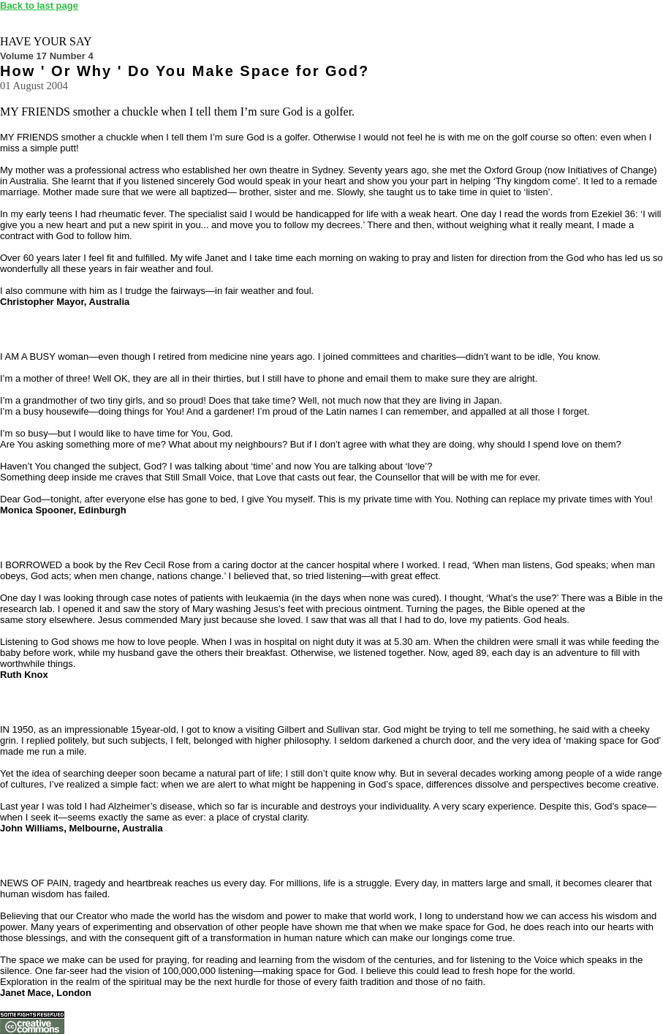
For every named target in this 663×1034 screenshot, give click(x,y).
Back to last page (39, 5)
